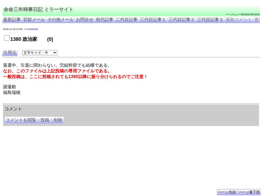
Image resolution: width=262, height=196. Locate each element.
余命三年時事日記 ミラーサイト (39, 9)
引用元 (9, 52)
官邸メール (34, 19)
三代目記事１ (153, 19)
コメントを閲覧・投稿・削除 (34, 120)
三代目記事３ (210, 19)
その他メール (60, 19)
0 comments (31, 29)
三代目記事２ (182, 19)
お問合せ (84, 19)
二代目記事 (127, 19)
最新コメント (239, 19)
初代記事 (104, 19)
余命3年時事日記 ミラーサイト (94, 101)
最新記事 (12, 19)
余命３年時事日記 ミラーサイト (58, 101)
